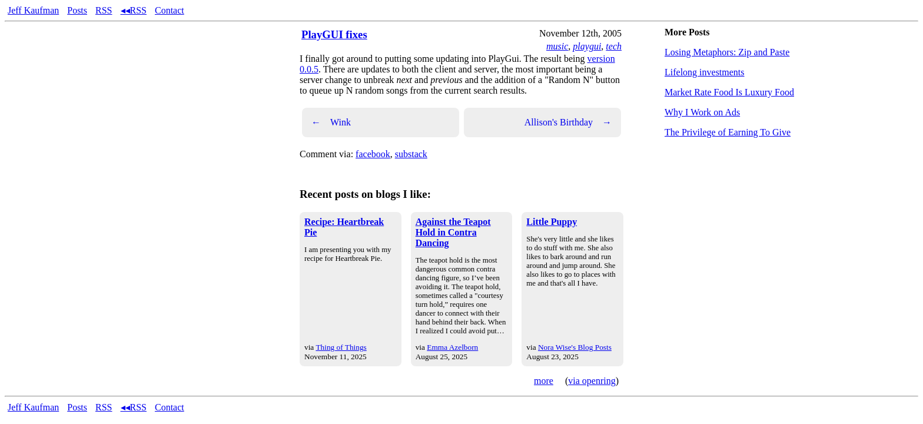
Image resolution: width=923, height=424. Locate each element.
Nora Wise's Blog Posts (575, 347)
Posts (77, 10)
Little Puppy (551, 222)
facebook (373, 154)
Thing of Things (341, 347)
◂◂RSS (134, 10)
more (543, 381)
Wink (331, 122)
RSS (103, 10)
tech (614, 46)
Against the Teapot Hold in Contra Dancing (453, 232)
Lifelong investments (705, 72)
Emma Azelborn (452, 347)
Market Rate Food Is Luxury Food (729, 92)
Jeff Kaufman (33, 10)
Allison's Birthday (568, 122)
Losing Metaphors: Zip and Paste (727, 52)
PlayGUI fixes (334, 34)
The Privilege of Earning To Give (728, 132)
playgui (587, 46)
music (557, 46)
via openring (591, 381)
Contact (169, 10)
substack (411, 154)
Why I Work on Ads (702, 112)
